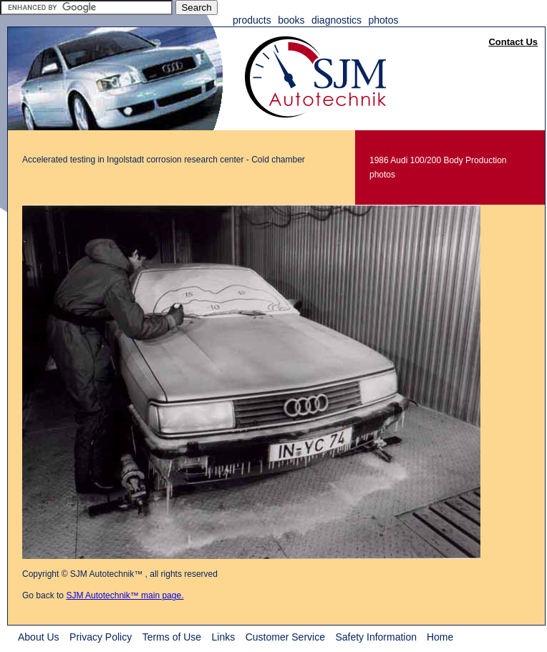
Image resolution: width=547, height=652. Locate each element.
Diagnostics (336, 20)
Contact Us (513, 42)
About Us (38, 637)
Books (291, 20)
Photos (383, 20)
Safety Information (377, 637)
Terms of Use (171, 637)
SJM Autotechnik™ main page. (124, 595)
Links (224, 637)
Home (440, 637)
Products (252, 20)
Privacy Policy (100, 637)
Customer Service (285, 637)
